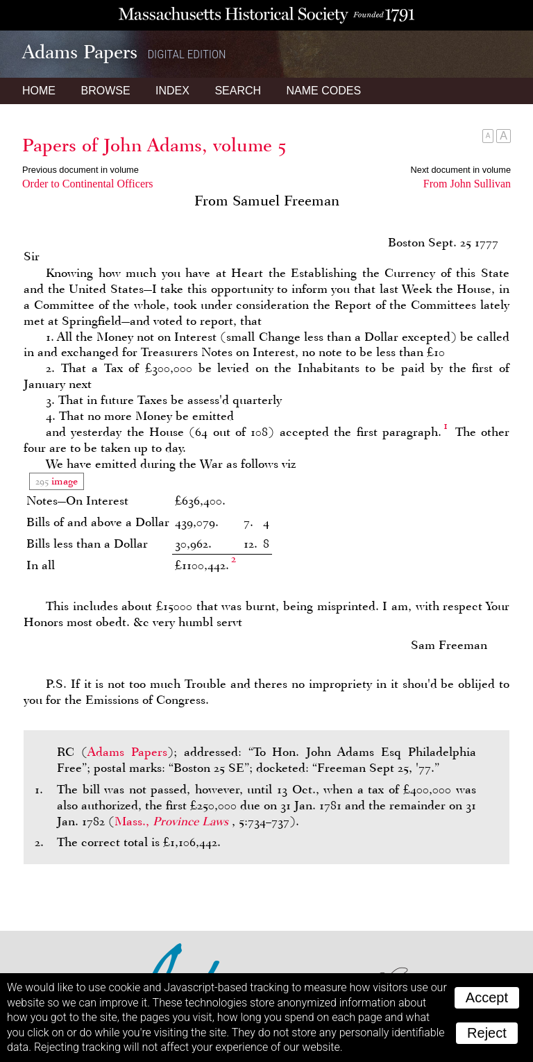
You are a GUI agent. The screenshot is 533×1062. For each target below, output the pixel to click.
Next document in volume (461, 170)
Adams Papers (127, 751)
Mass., (173, 821)
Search (237, 90)
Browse (105, 90)
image (63, 481)
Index (172, 90)
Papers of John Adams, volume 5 (154, 145)
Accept (487, 997)
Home (39, 90)
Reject (487, 1032)
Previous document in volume (80, 170)
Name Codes (324, 90)
